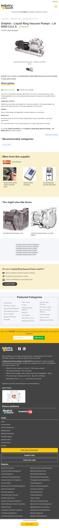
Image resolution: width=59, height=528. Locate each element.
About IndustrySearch (7, 427)
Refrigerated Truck (28, 321)
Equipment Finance (10, 317)
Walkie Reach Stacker (47, 320)
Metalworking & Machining (38, 474)
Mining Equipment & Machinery (39, 477)
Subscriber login (29, 460)
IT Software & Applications (9, 513)
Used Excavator (45, 314)
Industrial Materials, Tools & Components (13, 504)
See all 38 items (16, 162)
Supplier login (29, 455)
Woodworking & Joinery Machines (40, 510)
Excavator (7, 319)
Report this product (51, 134)
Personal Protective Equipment (39, 486)
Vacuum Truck (44, 317)
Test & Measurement (36, 492)
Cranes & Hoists (6, 483)
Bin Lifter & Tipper (10, 306)
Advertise (55, 1)
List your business (29, 450)
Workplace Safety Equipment (38, 516)
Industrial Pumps (15, 19)
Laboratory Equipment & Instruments (12, 516)
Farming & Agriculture (7, 492)
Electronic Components (8, 489)
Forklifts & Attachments (8, 498)
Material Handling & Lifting (38, 471)
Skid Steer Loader (45, 307)
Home (3, 422)
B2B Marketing (5, 431)
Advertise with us (6, 439)
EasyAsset (22, 379)
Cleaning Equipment (7, 474)
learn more (10, 284)
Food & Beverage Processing (9, 495)
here (48, 123)
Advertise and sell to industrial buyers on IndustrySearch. (21, 383)
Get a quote (29, 524)
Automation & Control (7, 468)
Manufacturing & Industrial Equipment (41, 468)
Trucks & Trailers (35, 498)
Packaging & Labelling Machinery (40, 480)
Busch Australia (12, 30)
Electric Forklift (8, 314)
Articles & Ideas (5, 424)
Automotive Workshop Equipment (11, 471)
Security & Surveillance (37, 489)
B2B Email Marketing (7, 433)
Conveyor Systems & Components (11, 480)
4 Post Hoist (8, 303)
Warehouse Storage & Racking (39, 501)
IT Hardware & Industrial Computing (11, 510)
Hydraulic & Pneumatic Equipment (11, 501)
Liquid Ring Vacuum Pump (30, 19)
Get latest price (23, 26)
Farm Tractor (26, 302)
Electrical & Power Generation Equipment (13, 486)
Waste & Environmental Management (41, 504)
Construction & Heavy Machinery (10, 477)
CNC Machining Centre (11, 311)
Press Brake (26, 315)
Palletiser (25, 312)
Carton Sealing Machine (11, 308)
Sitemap (3, 446)
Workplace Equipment (36, 513)
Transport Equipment (36, 495)
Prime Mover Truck (28, 318)
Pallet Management (36, 483)
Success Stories (5, 442)
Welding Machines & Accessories (39, 507)
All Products (4, 19)
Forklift (24, 305)
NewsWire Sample (6, 437)
